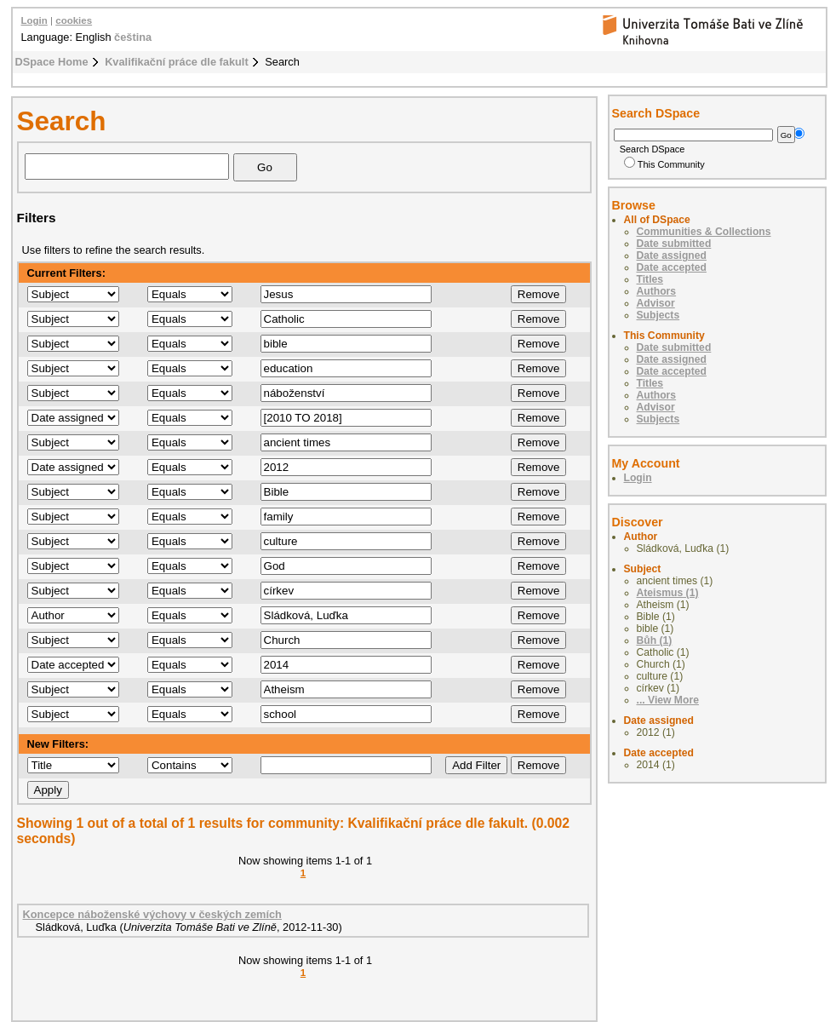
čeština (133, 37)
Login (34, 20)
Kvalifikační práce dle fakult (177, 61)
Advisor (656, 303)
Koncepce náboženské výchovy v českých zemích (152, 914)
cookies (73, 20)
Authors (657, 291)
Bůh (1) (655, 640)
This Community (664, 164)
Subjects (658, 315)
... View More (668, 700)
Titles (650, 279)
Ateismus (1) (668, 593)
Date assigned (672, 255)
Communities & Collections (704, 232)
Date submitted (674, 244)
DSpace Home (52, 61)
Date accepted (672, 267)
